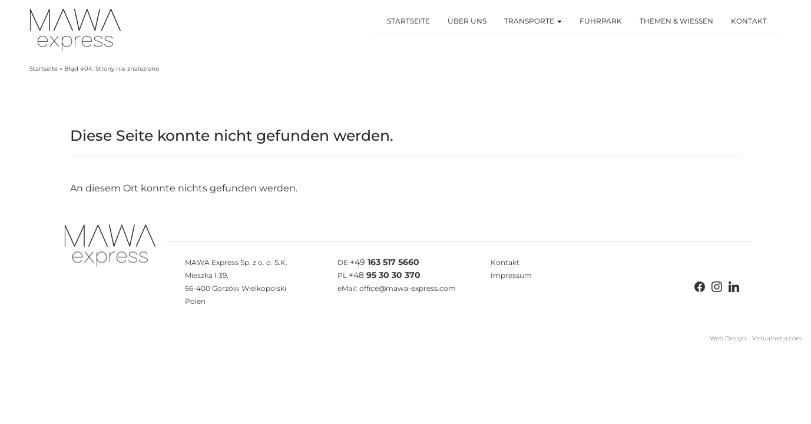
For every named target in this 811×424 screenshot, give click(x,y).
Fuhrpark (601, 20)
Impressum (511, 275)
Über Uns (467, 20)
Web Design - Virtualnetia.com (756, 338)
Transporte (533, 20)
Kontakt (749, 20)
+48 (385, 275)
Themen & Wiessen (676, 20)
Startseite (408, 20)
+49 (384, 262)
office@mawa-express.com (407, 288)
